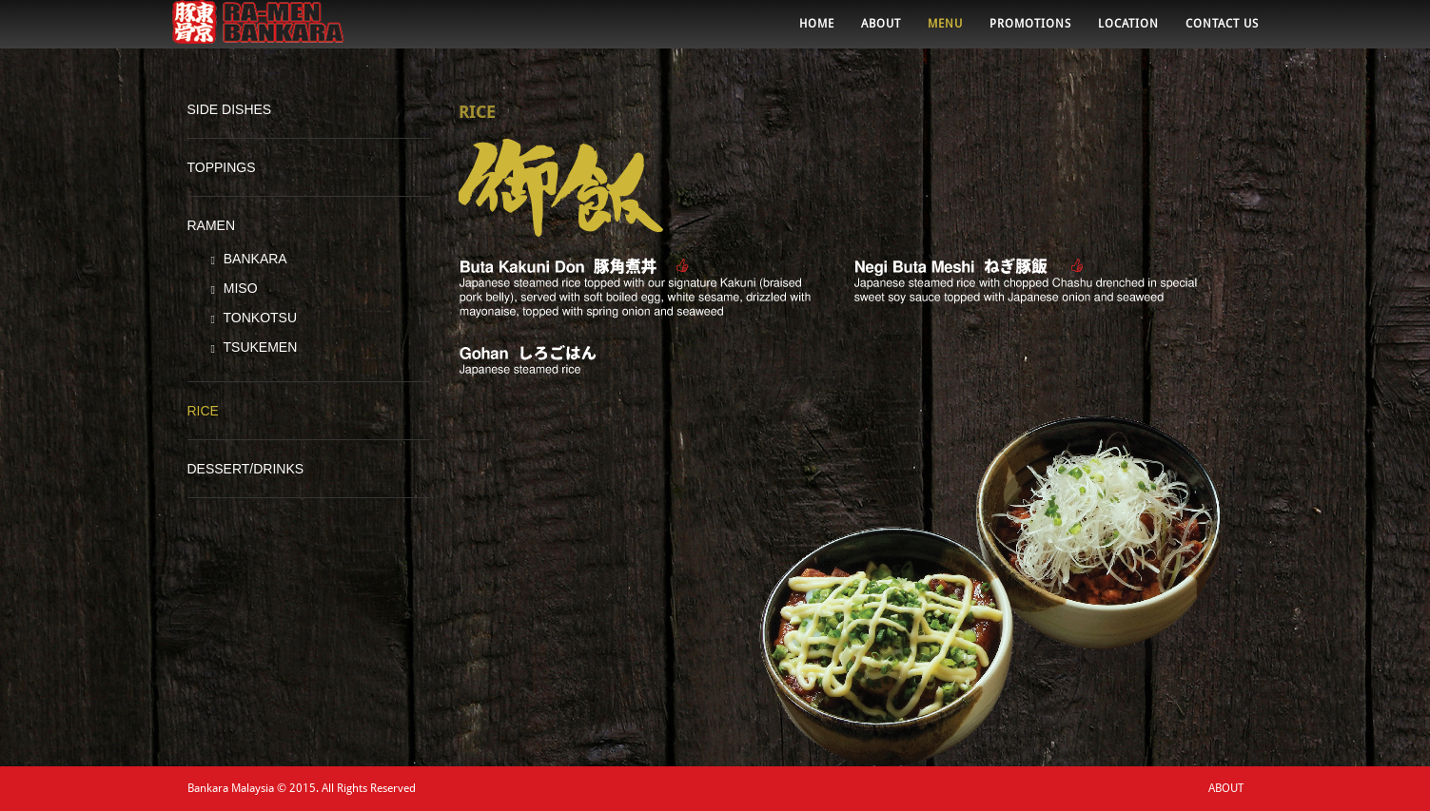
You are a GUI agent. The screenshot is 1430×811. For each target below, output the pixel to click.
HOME (816, 33)
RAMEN (211, 225)
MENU (945, 33)
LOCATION (1128, 33)
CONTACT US (1222, 33)
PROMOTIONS (1030, 33)
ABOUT (881, 33)
